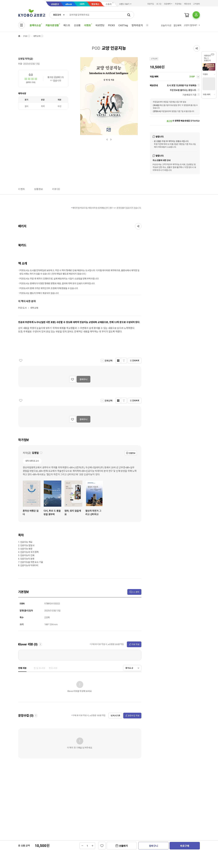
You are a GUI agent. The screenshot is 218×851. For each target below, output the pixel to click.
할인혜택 (177, 25)
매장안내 (187, 4)
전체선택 (108, 361)
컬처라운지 (137, 25)
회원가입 (150, 4)
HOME (19, 36)
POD (25, 36)
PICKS (111, 25)
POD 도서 (22, 308)
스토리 (109, 4)
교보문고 (55, 4)
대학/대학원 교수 (32, 461)
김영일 (21, 58)
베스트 (66, 25)
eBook (68, 4)
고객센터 (196, 4)
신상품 (77, 25)
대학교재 (36, 36)
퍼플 (20, 64)
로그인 (158, 4)
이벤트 (205, 74)
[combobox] (58, 14)
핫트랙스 (95, 4)
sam (82, 3)
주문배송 (178, 4)
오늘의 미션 (166, 25)
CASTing (123, 25)
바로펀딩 (100, 25)
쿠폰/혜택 (206, 94)
